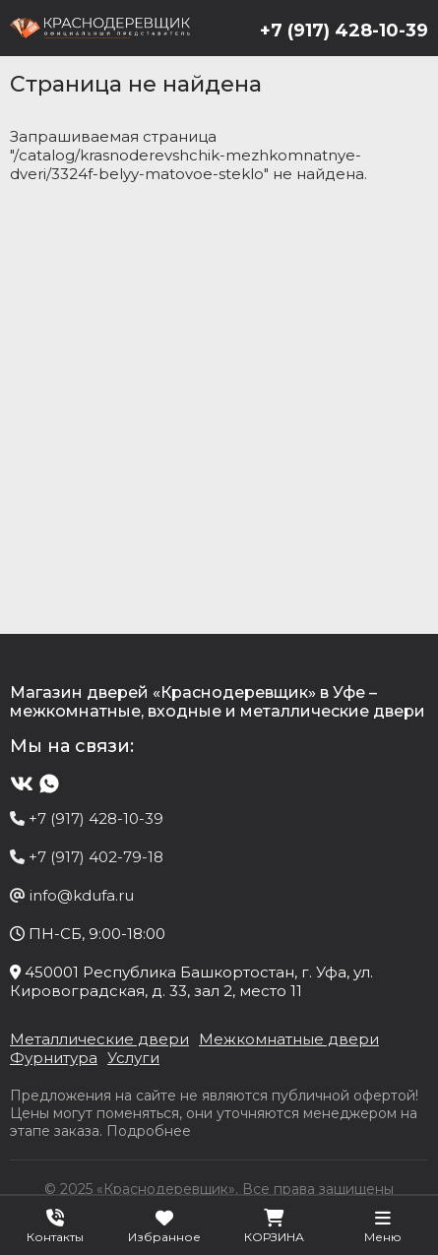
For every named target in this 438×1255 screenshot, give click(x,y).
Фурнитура (53, 1057)
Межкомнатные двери (289, 1039)
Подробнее (148, 1131)
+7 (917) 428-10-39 (344, 30)
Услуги (133, 1057)
